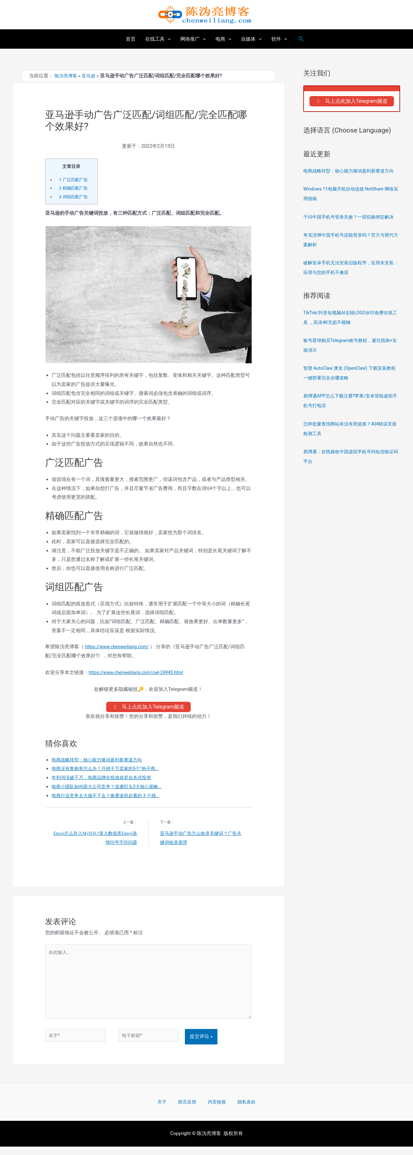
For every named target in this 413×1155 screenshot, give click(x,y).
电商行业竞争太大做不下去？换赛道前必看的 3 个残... (109, 797)
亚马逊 (90, 76)
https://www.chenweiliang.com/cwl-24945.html (140, 672)
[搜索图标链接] (301, 39)
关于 (170, 1110)
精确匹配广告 (74, 188)
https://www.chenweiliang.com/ (119, 647)
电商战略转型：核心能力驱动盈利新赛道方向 (100, 761)
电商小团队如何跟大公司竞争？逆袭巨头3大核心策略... (110, 788)
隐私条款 (237, 1110)
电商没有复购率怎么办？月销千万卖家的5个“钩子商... (109, 770)
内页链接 (213, 1110)
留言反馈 (189, 1110)
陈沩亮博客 (67, 76)
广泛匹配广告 (74, 179)
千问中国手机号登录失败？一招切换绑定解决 (351, 219)
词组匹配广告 (74, 196)
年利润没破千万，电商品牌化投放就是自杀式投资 (105, 779)
